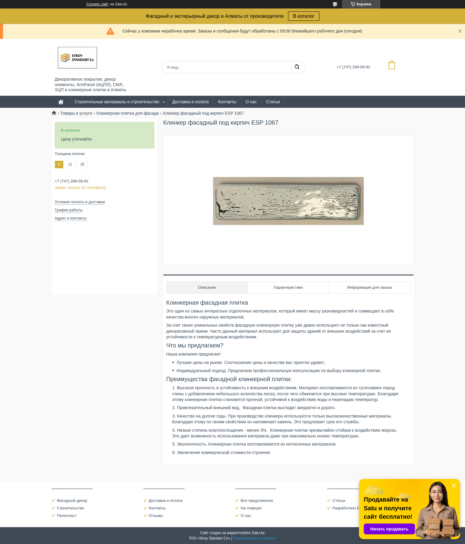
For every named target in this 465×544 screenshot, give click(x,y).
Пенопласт (67, 515)
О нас (251, 101)
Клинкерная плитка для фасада (127, 113)
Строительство (70, 508)
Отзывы (156, 515)
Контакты (227, 101)
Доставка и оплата (190, 101)
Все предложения (256, 500)
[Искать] (296, 67)
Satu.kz (258, 532)
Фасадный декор (72, 500)
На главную (251, 508)
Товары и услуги (76, 113)
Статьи (273, 101)
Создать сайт (97, 4)
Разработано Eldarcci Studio (357, 508)
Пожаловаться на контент (254, 538)
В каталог (303, 16)
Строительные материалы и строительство (117, 101)
